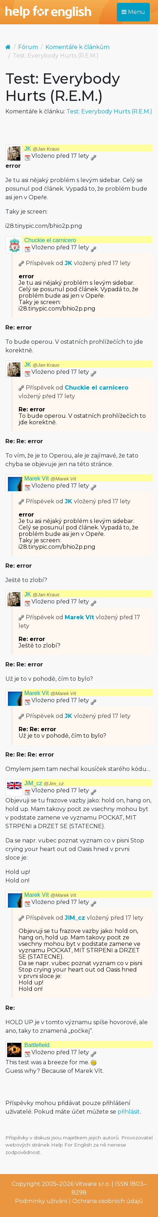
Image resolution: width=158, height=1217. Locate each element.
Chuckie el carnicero (50, 240)
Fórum (28, 47)
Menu (133, 12)
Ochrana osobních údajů (107, 1201)
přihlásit (129, 1111)
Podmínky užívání (41, 1201)
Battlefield (36, 1045)
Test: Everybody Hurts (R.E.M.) (109, 111)
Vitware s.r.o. (92, 1184)
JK (41, 149)
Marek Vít (50, 478)
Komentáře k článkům (77, 47)
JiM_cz (44, 783)
